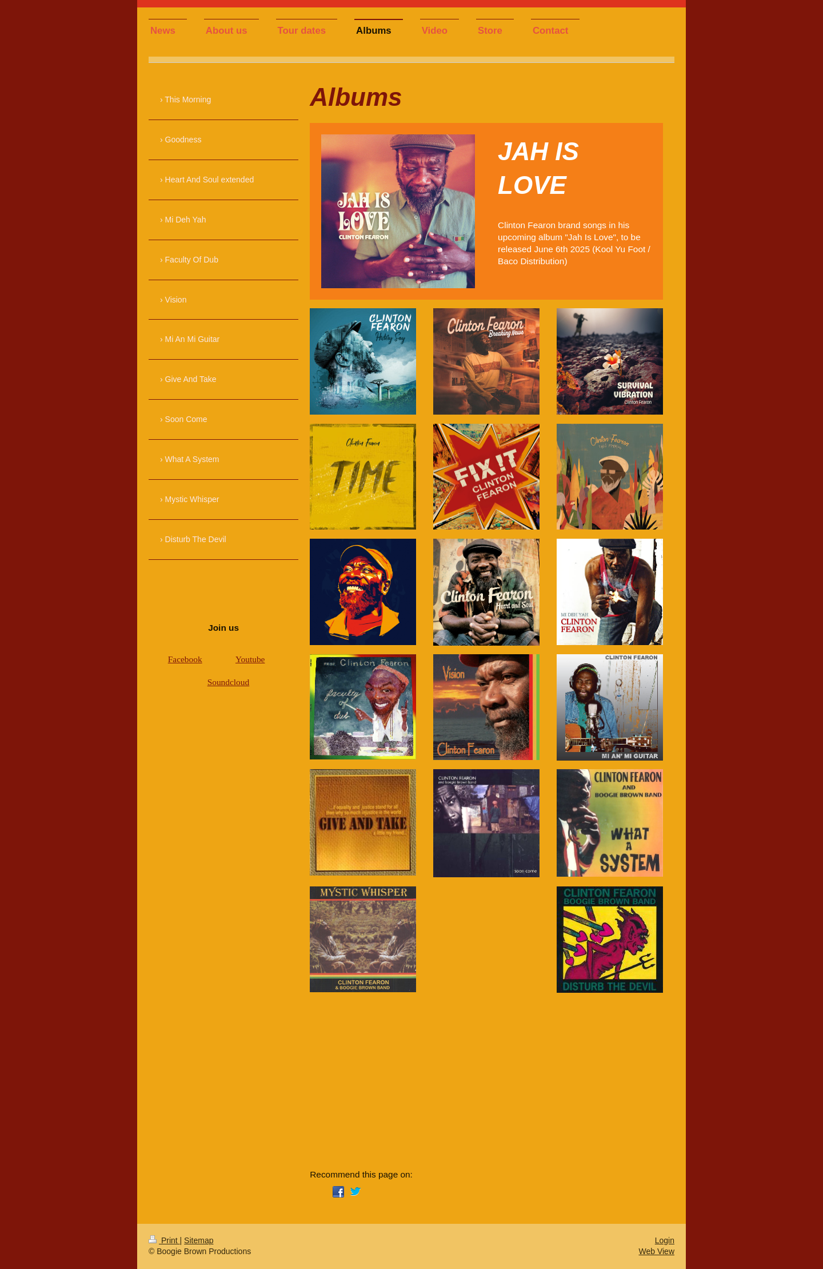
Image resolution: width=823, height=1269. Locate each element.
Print (164, 1240)
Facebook (185, 659)
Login (664, 1240)
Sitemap (198, 1240)
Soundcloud (228, 682)
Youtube (250, 659)
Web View (656, 1251)
